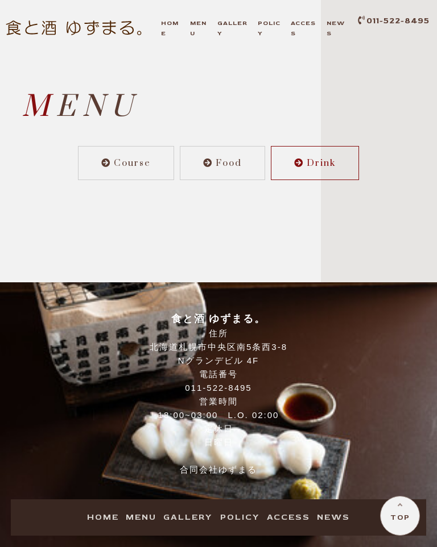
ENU (141, 517)
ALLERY (188, 517)
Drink (315, 163)
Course (126, 163)
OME (103, 517)
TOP (400, 517)
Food (222, 163)
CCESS (288, 517)
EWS (333, 517)
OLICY (240, 517)
